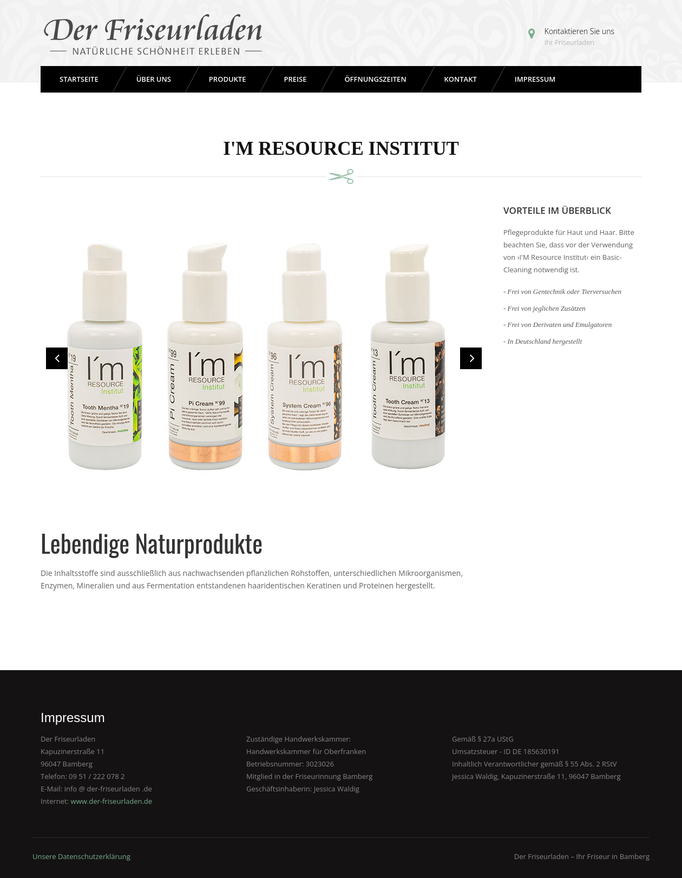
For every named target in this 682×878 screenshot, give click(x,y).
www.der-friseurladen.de (112, 801)
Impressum (535, 79)
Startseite (79, 79)
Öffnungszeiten (375, 79)
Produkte (227, 79)
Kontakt (460, 79)
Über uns (153, 79)
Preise (295, 79)
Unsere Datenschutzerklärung (81, 856)
